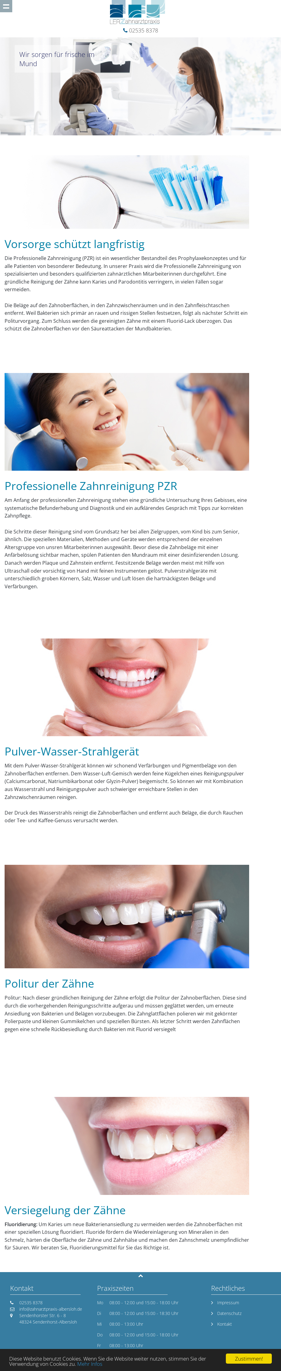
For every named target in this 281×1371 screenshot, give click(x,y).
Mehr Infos (89, 1363)
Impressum (228, 1302)
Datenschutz (229, 1313)
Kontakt (224, 1324)
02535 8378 (143, 30)
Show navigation (6, 6)
